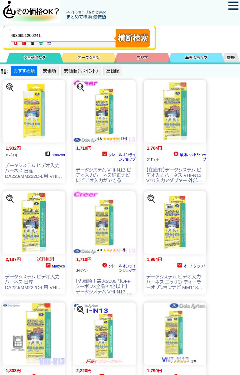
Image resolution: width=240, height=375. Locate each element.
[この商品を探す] (10, 87)
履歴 (231, 57)
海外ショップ (196, 57)
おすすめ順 (24, 70)
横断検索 (133, 38)
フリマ (142, 57)
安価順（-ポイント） (81, 70)
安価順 (49, 70)
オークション (89, 57)
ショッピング (35, 57)
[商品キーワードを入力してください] (63, 35)
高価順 (112, 70)
